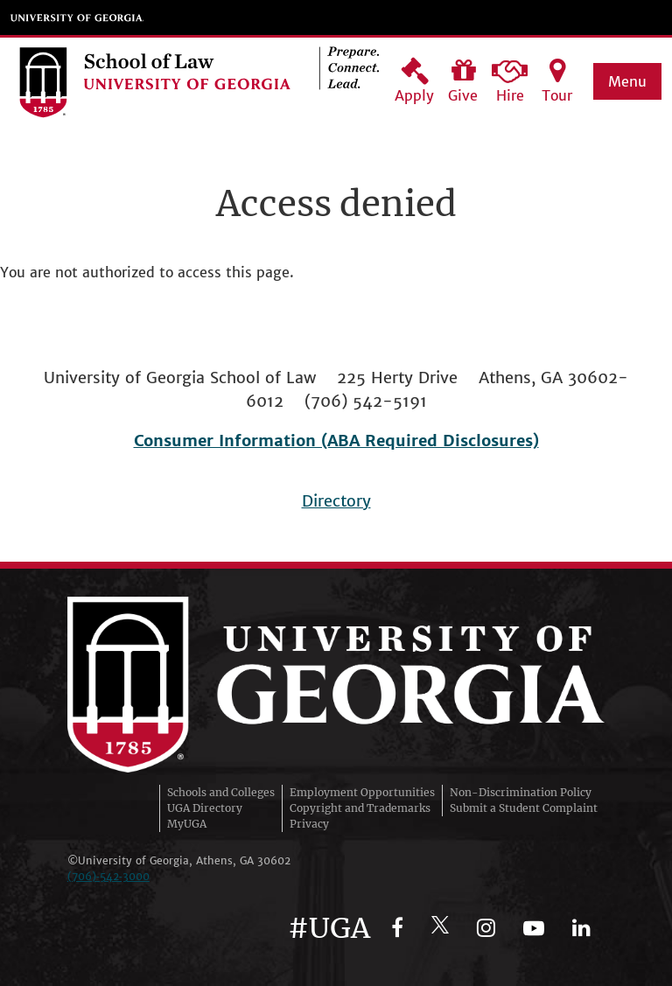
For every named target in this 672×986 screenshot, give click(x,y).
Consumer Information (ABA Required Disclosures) (336, 440)
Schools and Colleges (221, 792)
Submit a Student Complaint (524, 808)
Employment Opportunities (362, 792)
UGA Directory (204, 808)
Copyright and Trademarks (360, 808)
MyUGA (186, 823)
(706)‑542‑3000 (108, 876)
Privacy (309, 823)
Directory (336, 501)
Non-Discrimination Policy (521, 792)
